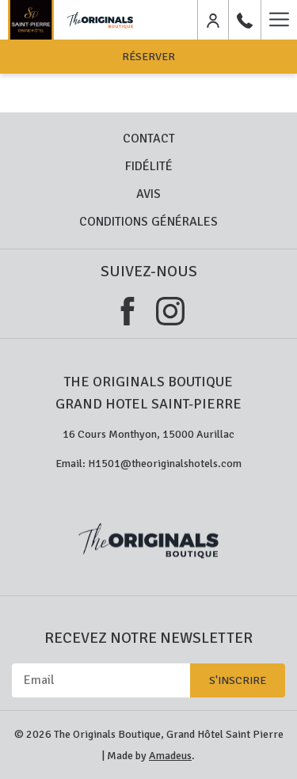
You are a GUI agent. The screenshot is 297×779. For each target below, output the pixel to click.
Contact (149, 138)
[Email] (101, 680)
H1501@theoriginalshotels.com (165, 463)
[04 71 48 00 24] (245, 19)
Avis (148, 194)
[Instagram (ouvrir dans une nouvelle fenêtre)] (170, 309)
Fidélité (149, 166)
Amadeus (170, 755)
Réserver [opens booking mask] (148, 56)
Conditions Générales (148, 222)
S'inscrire (237, 680)
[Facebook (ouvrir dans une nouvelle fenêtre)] (127, 309)
